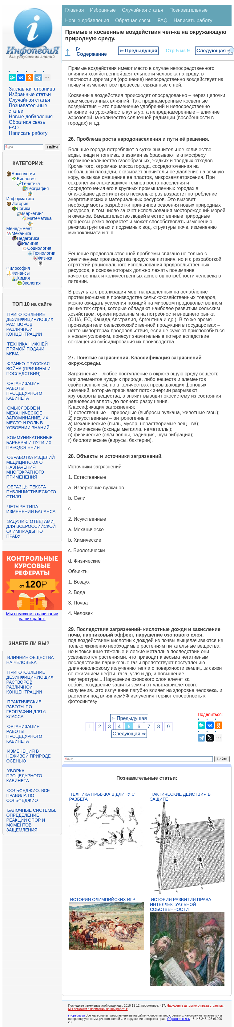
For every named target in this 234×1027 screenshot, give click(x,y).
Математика (39, 218)
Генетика (31, 183)
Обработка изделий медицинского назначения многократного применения (30, 467)
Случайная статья (29, 100)
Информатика (20, 198)
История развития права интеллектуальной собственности (180, 904)
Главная (74, 10)
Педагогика (28, 238)
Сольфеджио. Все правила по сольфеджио (28, 795)
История (20, 203)
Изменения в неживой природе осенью (28, 756)
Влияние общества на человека (30, 660)
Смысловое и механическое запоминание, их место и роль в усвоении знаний (28, 418)
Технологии (44, 253)
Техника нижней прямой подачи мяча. (27, 349)
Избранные (103, 10)
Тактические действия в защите (180, 797)
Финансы (21, 273)
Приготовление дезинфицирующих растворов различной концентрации (30, 324)
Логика (23, 208)
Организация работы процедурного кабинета (24, 391)
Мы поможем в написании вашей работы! (97, 1009)
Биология (26, 178)
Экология (31, 283)
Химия (23, 278)
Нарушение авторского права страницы (195, 1005)
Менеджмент (19, 228)
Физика (45, 258)
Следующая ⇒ (213, 50)
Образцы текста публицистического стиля (31, 491)
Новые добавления (31, 116)
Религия (30, 243)
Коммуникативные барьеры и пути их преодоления (29, 442)
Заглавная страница (32, 88)
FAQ (14, 127)
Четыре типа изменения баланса (30, 509)
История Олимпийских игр (102, 899)
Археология (23, 173)
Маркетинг (32, 213)
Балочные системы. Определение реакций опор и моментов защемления (31, 820)
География (38, 188)
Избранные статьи (30, 94)
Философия (18, 268)
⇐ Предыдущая (138, 50)
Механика (21, 233)
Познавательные (188, 10)
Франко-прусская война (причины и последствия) (28, 368)
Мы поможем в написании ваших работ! (32, 616)
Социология (39, 248)
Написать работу (28, 133)
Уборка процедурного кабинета (24, 775)
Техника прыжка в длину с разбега (102, 797)
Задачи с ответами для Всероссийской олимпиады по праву (31, 529)
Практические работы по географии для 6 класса (26, 709)
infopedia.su (76, 1015)
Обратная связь (27, 122)
